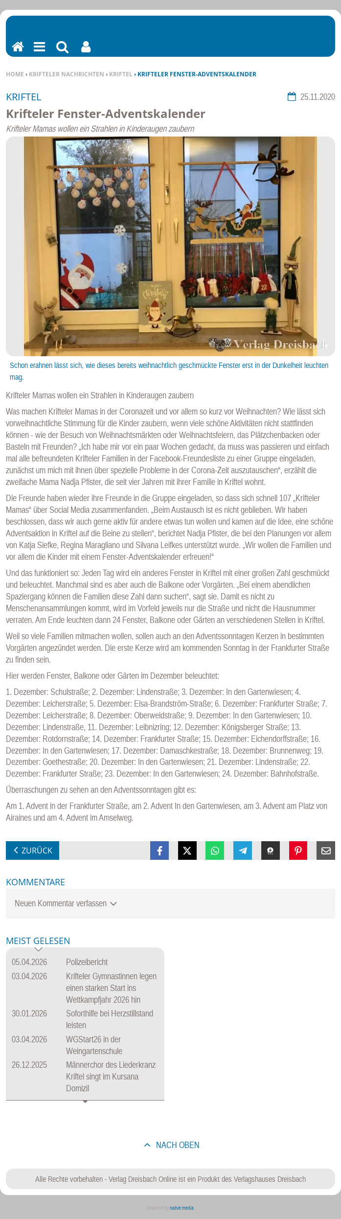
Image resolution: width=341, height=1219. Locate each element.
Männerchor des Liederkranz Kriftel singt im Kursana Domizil (111, 1076)
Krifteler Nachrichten (66, 74)
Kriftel (121, 74)
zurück (37, 850)
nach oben (177, 1145)
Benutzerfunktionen (85, 53)
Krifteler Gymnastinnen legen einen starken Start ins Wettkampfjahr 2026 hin (111, 988)
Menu (39, 53)
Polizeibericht (87, 962)
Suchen (62, 53)
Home (15, 74)
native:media (182, 1208)
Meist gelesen (38, 941)
